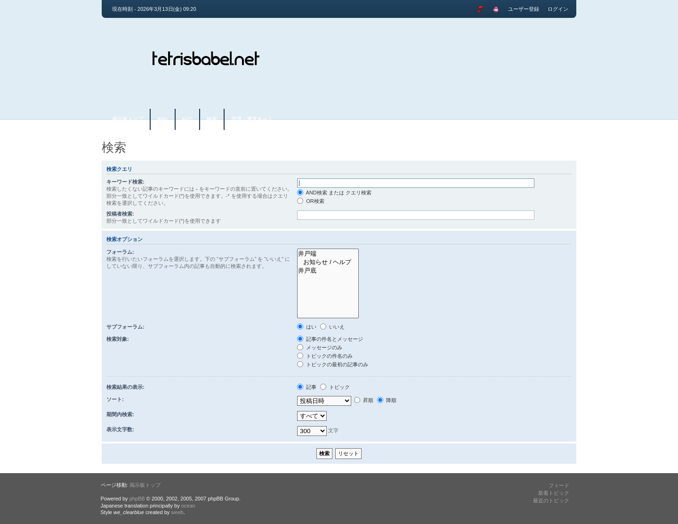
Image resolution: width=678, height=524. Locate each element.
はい (306, 327)
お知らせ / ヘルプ (328, 262)
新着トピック (553, 493)
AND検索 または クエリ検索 (334, 192)
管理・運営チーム (252, 119)
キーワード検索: (125, 182)
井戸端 (328, 254)
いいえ (332, 327)
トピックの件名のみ (325, 356)
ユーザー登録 (523, 9)
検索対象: (117, 339)
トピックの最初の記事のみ (332, 364)
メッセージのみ (319, 347)
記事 (306, 387)
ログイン (558, 9)
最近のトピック (551, 500)
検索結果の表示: (125, 387)
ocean (188, 505)
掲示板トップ (127, 119)
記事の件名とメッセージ (330, 339)
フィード (559, 485)
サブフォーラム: (125, 327)
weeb (177, 512)
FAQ (187, 119)
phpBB (137, 498)
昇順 (363, 400)
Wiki (162, 119)
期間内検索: (120, 414)
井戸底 (328, 270)
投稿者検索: (120, 214)
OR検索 (310, 201)
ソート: (115, 399)
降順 (386, 400)
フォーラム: (120, 252)
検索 (212, 119)
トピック (335, 387)
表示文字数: (120, 429)
